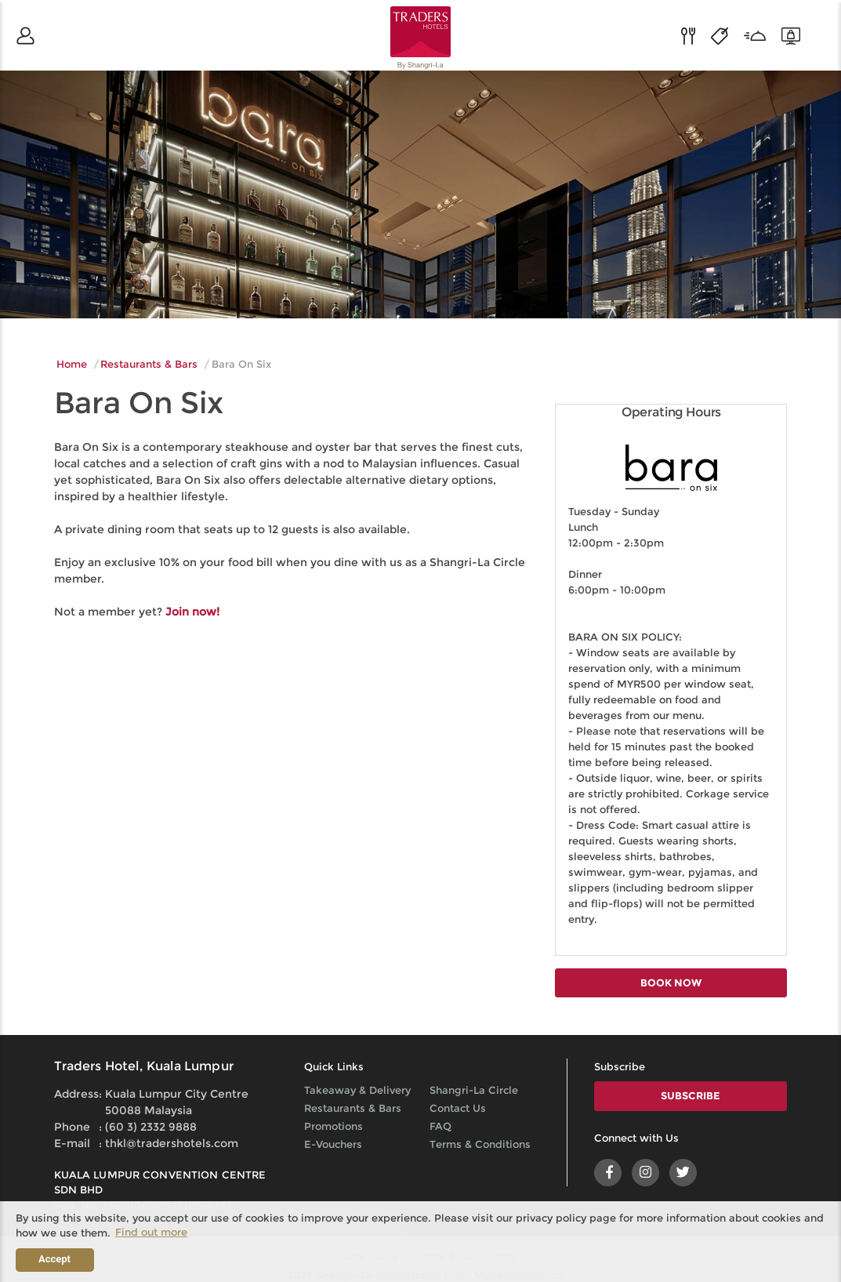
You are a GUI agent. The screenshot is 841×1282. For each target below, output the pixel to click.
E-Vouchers (333, 1144)
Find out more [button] (151, 1232)
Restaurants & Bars (149, 364)
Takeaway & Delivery (357, 1090)
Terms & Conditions (480, 1144)
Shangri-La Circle (474, 1090)
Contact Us (458, 1108)
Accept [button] (54, 1259)
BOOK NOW (670, 982)
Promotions (333, 1126)
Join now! (192, 612)
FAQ (440, 1126)
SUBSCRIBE (690, 1095)
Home (71, 364)
